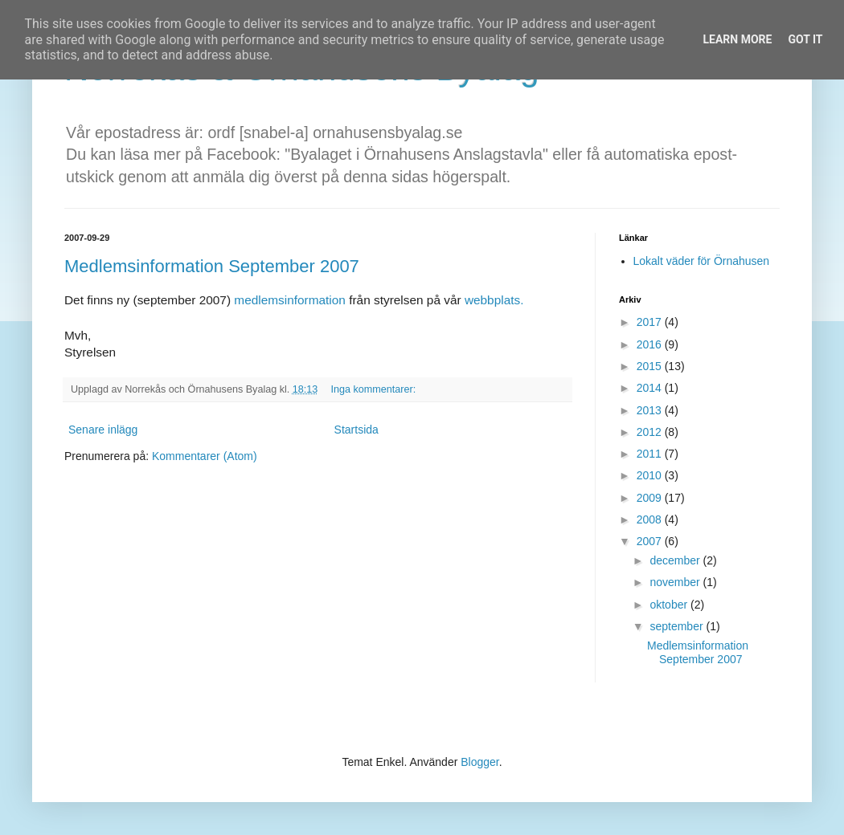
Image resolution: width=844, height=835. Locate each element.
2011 (651, 453)
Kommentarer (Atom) (204, 456)
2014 (651, 387)
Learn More (737, 39)
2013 (651, 410)
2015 (651, 366)
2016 (651, 344)
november (676, 582)
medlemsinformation (291, 300)
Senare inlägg (102, 429)
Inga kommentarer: (374, 389)
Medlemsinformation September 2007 (211, 266)
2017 (651, 322)
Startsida (356, 429)
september (677, 626)
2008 (651, 519)
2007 (651, 541)
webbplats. (494, 300)
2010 (651, 475)
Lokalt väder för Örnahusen (701, 261)
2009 (651, 497)
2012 (651, 432)
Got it (805, 39)
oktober (669, 604)
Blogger (479, 762)
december (676, 560)
